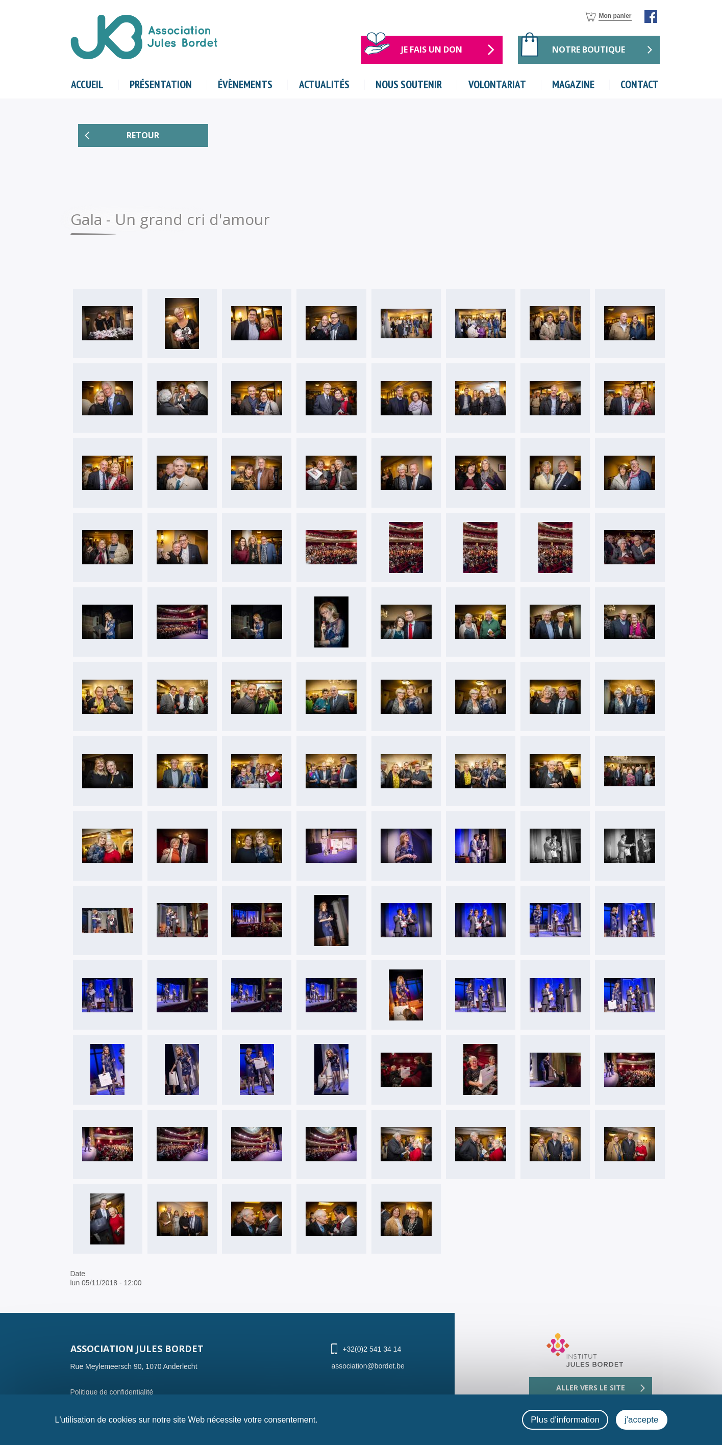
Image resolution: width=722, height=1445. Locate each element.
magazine (573, 85)
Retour (143, 135)
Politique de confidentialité (112, 1392)
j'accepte (642, 1420)
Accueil (87, 85)
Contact (639, 85)
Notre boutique (588, 49)
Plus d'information (565, 1420)
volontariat (497, 85)
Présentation (160, 85)
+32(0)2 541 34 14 (371, 1350)
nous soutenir (409, 85)
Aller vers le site (590, 1388)
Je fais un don (431, 49)
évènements (245, 85)
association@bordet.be (367, 1366)
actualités (324, 85)
